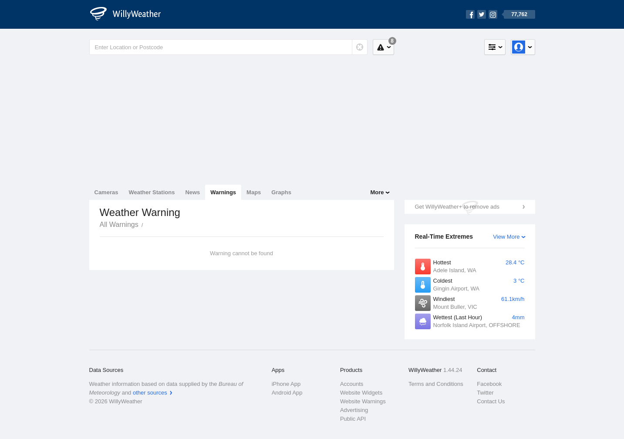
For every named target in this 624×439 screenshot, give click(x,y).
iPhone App (286, 384)
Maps (253, 192)
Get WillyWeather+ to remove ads (457, 206)
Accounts (351, 384)
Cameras (106, 192)
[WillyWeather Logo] (130, 14)
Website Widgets (361, 392)
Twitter (485, 392)
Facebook (489, 384)
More (377, 192)
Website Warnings (363, 401)
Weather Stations (151, 192)
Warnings (223, 192)
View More (506, 236)
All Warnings (119, 224)
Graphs (281, 192)
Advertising (354, 410)
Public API (353, 418)
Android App (287, 392)
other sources (150, 392)
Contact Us (491, 401)
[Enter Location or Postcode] (228, 47)
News (192, 192)
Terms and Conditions (435, 384)
